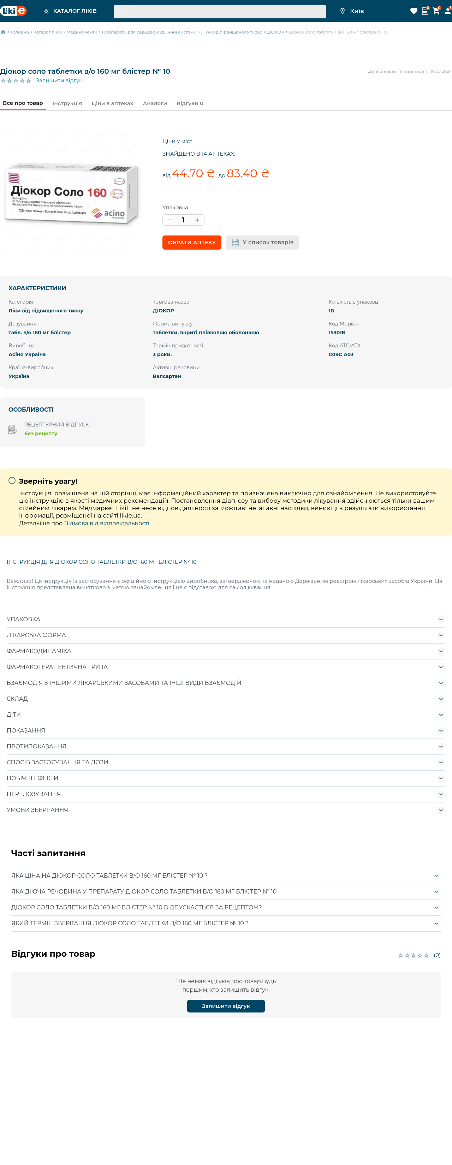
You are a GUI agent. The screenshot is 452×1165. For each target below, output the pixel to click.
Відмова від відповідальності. (107, 523)
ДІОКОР (163, 310)
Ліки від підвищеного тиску (45, 310)
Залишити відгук (59, 80)
